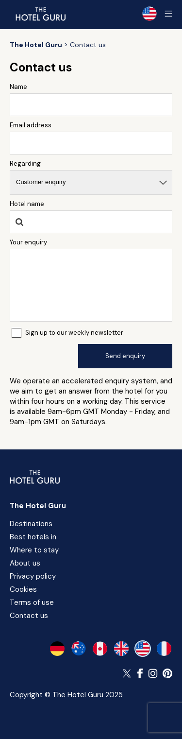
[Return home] (40, 13)
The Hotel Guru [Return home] (38, 506)
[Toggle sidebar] (168, 13)
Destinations (31, 524)
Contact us (29, 615)
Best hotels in (33, 537)
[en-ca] (100, 648)
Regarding (25, 163)
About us (25, 563)
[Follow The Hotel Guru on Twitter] (127, 673)
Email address (30, 125)
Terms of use (32, 602)
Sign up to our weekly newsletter (74, 332)
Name (18, 87)
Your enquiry (28, 242)
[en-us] (142, 648)
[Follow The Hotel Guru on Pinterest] (167, 673)
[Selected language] (149, 13)
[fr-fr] (164, 648)
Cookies (23, 589)
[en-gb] (121, 648)
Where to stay (34, 550)
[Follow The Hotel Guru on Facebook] (140, 673)
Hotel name (27, 204)
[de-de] (57, 648)
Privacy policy (33, 576)
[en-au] (78, 648)
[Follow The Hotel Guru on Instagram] (153, 673)
